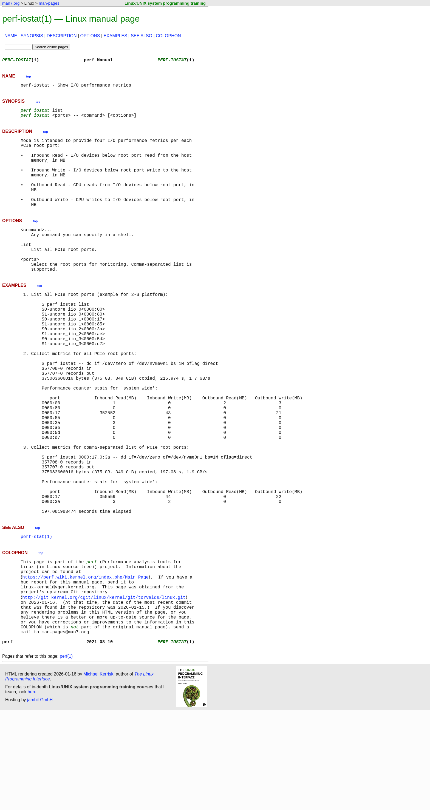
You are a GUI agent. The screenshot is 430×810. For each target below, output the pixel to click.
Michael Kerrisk (98, 771)
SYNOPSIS (32, 35)
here (32, 789)
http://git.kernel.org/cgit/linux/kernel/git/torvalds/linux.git (104, 685)
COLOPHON (168, 35)
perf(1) (66, 753)
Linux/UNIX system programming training (165, 3)
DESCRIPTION (62, 35)
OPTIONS (90, 35)
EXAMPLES (115, 35)
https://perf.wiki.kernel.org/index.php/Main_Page (86, 661)
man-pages (49, 3)
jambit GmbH (40, 797)
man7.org (10, 3)
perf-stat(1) (36, 616)
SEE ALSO (141, 35)
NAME (10, 35)
